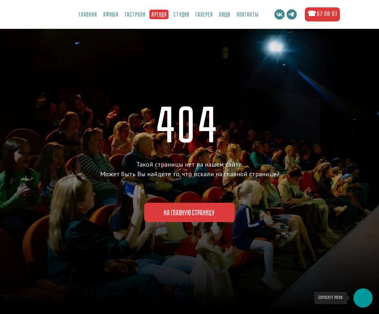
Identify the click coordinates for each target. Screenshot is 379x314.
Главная (88, 15)
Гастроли (135, 15)
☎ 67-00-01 (322, 14)
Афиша (111, 15)
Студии (182, 15)
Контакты (248, 15)
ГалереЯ (204, 15)
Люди (225, 15)
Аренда (159, 15)
